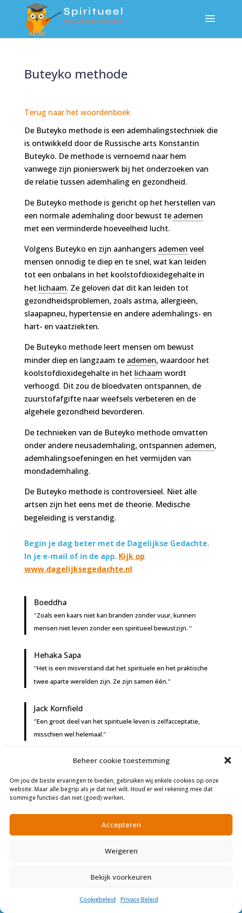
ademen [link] (188, 215)
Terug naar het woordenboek (77, 112)
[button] (227, 760)
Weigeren (121, 850)
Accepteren (121, 824)
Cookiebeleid (98, 899)
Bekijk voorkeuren (121, 877)
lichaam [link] (53, 288)
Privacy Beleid (139, 899)
